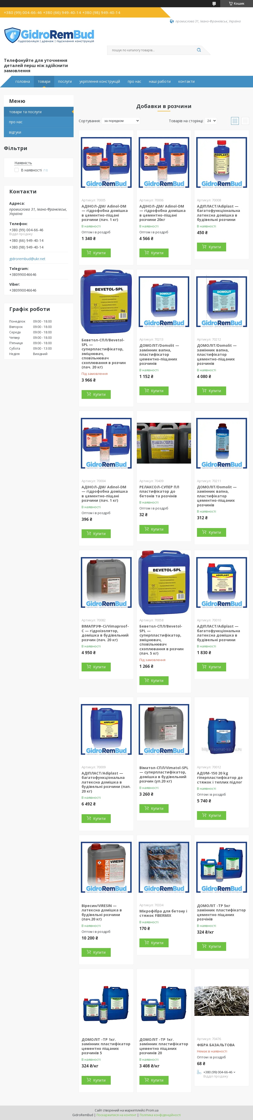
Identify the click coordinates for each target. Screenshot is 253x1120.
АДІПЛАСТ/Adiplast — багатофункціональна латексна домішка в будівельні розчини (218, 213)
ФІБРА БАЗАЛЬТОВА (216, 1044)
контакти (186, 81)
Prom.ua (152, 1110)
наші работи (160, 81)
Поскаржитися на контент (116, 1115)
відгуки (15, 132)
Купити (99, 252)
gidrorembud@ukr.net (27, 259)
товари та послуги (25, 111)
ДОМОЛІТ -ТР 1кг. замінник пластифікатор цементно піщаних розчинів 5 (106, 1046)
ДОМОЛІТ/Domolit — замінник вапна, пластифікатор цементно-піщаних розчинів (159, 354)
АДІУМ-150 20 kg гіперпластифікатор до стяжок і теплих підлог (220, 778)
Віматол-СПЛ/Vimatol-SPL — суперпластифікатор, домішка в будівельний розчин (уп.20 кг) (163, 774)
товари (44, 81)
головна (22, 81)
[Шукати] (199, 50)
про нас (134, 81)
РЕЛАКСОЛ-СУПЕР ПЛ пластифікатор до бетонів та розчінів (159, 491)
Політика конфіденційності (160, 1115)
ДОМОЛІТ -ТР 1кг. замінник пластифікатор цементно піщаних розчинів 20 (163, 1046)
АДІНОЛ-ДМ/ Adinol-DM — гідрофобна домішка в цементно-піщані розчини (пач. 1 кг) (105, 213)
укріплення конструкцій (100, 81)
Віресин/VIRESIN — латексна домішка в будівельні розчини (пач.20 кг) (102, 912)
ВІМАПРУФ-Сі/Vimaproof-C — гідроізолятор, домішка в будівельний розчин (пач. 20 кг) (105, 633)
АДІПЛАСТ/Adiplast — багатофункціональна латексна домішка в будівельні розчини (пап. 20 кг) (106, 782)
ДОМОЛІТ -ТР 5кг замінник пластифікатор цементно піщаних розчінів (221, 912)
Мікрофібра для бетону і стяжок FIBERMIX (163, 913)
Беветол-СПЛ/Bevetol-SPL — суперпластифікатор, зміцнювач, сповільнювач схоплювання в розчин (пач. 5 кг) (161, 640)
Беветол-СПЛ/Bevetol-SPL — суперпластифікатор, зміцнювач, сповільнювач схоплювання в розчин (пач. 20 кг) (104, 353)
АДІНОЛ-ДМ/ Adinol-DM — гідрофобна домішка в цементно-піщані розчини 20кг (162, 213)
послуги (65, 81)
